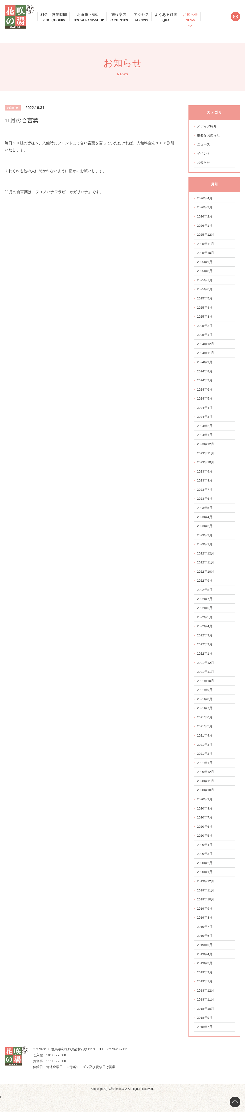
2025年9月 (205, 265)
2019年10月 (206, 910)
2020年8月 (205, 818)
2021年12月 (206, 670)
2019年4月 (205, 965)
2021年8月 (205, 707)
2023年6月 (205, 505)
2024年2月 (205, 431)
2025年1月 (205, 339)
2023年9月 (205, 477)
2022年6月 (205, 615)
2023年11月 (206, 458)
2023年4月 (205, 523)
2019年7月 (205, 937)
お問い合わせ (235, 26)
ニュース (203, 147)
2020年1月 (205, 882)
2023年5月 (205, 514)
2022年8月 (205, 597)
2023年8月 (205, 486)
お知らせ (222, 14)
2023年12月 (206, 449)
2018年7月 (205, 1039)
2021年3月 (205, 753)
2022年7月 (205, 606)
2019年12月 (206, 891)
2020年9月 (205, 808)
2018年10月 (206, 1020)
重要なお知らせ (208, 137)
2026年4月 (205, 201)
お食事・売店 (98, 14)
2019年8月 (205, 928)
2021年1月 (205, 772)
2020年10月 (206, 799)
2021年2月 (205, 762)
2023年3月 (205, 532)
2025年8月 (205, 274)
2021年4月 (205, 744)
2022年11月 (206, 569)
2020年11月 (206, 790)
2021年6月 (205, 726)
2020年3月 (205, 864)
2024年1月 (205, 440)
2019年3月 (205, 974)
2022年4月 (205, 633)
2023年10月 (206, 468)
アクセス (160, 14)
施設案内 (132, 14)
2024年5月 (205, 403)
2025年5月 (205, 302)
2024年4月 (205, 412)
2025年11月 (206, 247)
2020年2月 (205, 873)
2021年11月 (206, 680)
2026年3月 (205, 210)
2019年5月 (205, 956)
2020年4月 (205, 854)
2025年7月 (205, 283)
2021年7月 (205, 716)
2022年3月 (205, 643)
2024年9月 (205, 366)
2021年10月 (206, 689)
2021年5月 (205, 735)
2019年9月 (205, 919)
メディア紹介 (207, 128)
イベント (203, 156)
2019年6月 (205, 947)
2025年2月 (205, 330)
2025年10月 (206, 256)
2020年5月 (205, 845)
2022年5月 (205, 624)
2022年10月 (206, 578)
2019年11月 (206, 901)
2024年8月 (205, 376)
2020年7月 (205, 827)
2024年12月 (206, 348)
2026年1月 (205, 228)
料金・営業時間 (57, 14)
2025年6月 (205, 293)
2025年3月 (205, 320)
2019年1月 (205, 993)
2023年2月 (205, 541)
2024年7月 (205, 385)
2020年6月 (205, 836)
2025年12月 (206, 237)
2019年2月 (205, 983)
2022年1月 (205, 661)
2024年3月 (205, 422)
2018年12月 (206, 1002)
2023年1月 (205, 551)
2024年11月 (206, 357)
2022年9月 (205, 587)
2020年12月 (206, 781)
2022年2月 (205, 652)
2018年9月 (205, 1029)
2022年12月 (206, 560)
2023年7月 (205, 495)
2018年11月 (206, 1011)
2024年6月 (205, 394)
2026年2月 (205, 219)
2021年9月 (205, 698)
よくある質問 (191, 14)
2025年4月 (205, 311)
